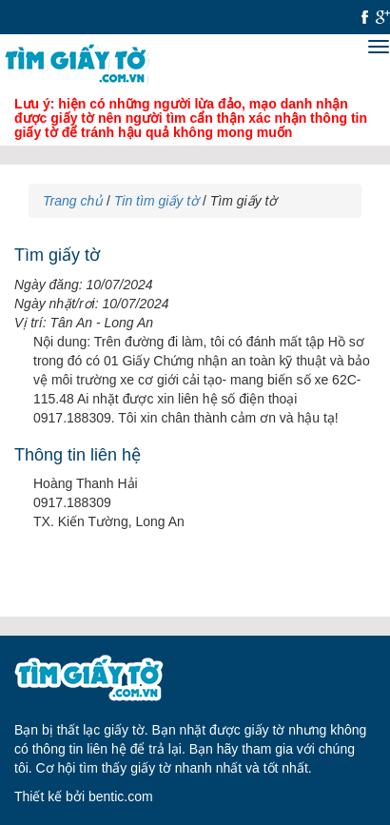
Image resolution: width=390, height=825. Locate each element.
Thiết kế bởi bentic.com (83, 796)
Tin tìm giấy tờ (156, 200)
